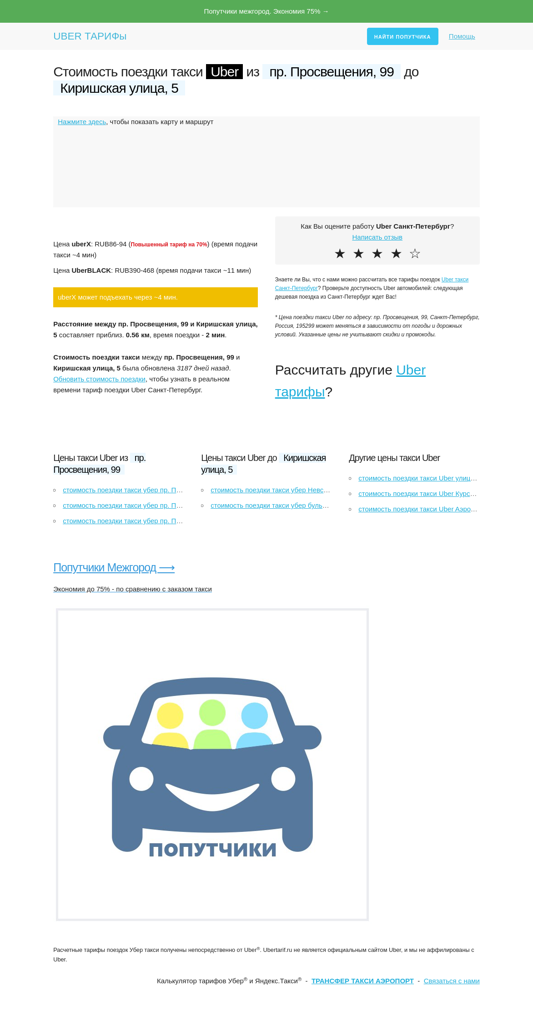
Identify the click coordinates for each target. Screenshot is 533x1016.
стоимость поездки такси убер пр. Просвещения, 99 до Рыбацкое (166, 521)
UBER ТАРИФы (89, 36)
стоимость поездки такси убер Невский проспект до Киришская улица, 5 (325, 490)
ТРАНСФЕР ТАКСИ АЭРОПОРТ (363, 981)
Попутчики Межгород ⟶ (114, 567)
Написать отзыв (377, 237)
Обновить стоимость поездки (99, 379)
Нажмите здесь (82, 121)
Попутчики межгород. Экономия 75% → (266, 11)
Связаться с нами (452, 981)
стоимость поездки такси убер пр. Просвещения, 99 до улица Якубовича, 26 (183, 490)
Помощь (462, 36)
